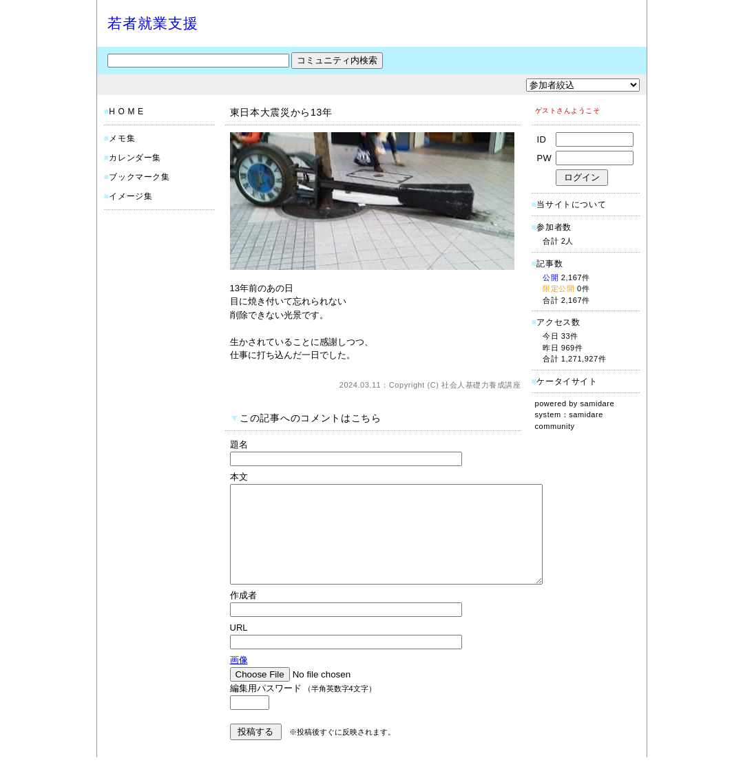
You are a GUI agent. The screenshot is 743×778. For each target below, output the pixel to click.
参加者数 (552, 227)
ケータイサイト (566, 381)
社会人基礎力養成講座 (481, 385)
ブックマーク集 (139, 177)
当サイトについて (571, 204)
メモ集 (122, 138)
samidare (597, 403)
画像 (239, 680)
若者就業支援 (152, 23)
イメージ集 (130, 196)
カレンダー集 (135, 157)
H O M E (126, 111)
